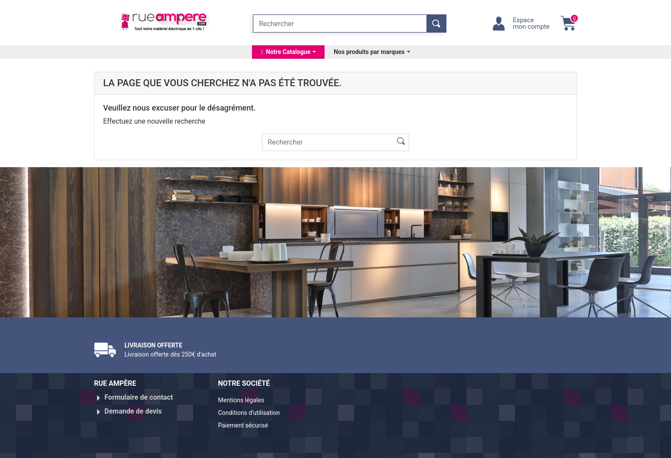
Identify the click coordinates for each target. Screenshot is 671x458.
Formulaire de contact (138, 397)
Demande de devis (133, 408)
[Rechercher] (339, 23)
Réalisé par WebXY (501, 448)
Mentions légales (245, 401)
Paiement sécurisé (247, 422)
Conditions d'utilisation (254, 411)
